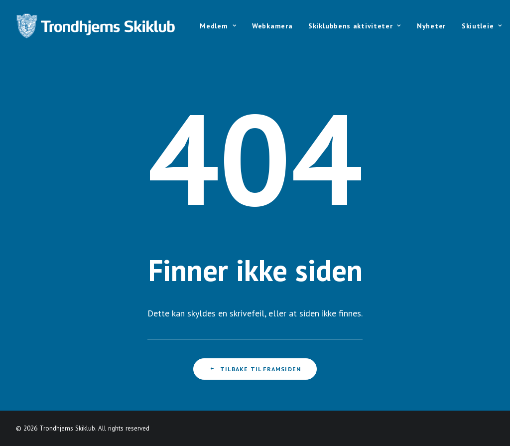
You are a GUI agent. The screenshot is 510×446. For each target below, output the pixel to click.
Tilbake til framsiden (255, 369)
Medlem (218, 25)
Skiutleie (482, 25)
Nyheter (431, 25)
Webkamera (272, 25)
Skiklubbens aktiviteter (354, 25)
